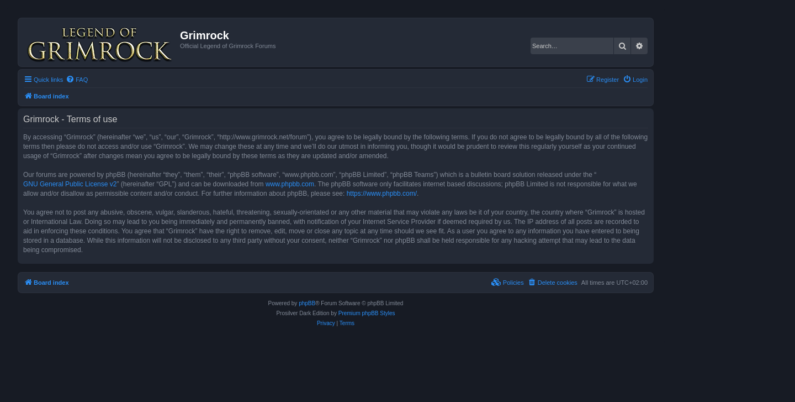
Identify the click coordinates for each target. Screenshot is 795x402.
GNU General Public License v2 (69, 184)
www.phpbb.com (290, 184)
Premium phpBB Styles (366, 313)
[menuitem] (77, 79)
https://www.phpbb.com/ (382, 193)
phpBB (307, 303)
